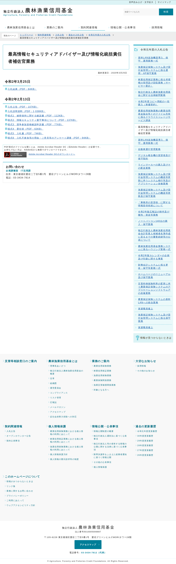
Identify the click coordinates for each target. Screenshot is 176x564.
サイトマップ (164, 2)
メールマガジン (58, 407)
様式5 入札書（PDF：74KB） (25, 133)
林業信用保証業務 (102, 371)
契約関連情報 (44, 35)
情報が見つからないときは (155, 337)
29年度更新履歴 (145, 441)
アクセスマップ (58, 412)
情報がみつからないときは (20, 481)
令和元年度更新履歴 (147, 431)
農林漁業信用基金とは (63, 361)
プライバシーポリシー (18, 496)
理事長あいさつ (58, 366)
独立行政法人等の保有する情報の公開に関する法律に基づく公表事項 (110, 447)
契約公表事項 (13, 441)
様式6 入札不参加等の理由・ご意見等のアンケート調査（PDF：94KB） (49, 138)
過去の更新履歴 (146, 426)
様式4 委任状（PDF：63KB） (25, 129)
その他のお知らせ (146, 371)
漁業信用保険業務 (102, 375)
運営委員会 (55, 388)
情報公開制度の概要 (104, 431)
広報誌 (53, 402)
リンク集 (11, 486)
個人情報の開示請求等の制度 (64, 459)
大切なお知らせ (146, 361)
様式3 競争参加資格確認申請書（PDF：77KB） (35, 124)
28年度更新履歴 (145, 445)
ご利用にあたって (15, 500)
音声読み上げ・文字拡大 (141, 2)
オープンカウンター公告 (19, 436)
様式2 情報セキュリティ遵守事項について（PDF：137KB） (42, 120)
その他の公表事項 (102, 462)
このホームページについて (22, 476)
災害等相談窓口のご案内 (21, 361)
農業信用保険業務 (102, 366)
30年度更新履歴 (145, 436)
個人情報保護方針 (59, 454)
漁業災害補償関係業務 (105, 385)
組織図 (53, 383)
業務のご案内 (101, 361)
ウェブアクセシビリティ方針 (21, 505)
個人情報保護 (57, 426)
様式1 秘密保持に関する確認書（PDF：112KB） (36, 115)
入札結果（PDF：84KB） (22, 89)
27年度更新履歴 (145, 450)
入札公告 (59, 35)
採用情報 (141, 366)
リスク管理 (55, 397)
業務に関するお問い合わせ (20, 491)
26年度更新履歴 (145, 455)
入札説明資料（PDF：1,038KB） (27, 111)
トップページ (26, 35)
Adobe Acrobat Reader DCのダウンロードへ (39, 154)
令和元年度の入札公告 (99, 35)
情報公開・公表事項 (105, 426)
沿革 (52, 378)
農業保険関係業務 (102, 380)
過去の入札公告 (76, 35)
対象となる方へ (101, 390)
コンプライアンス (59, 393)
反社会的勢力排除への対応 (63, 417)
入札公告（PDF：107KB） (23, 107)
